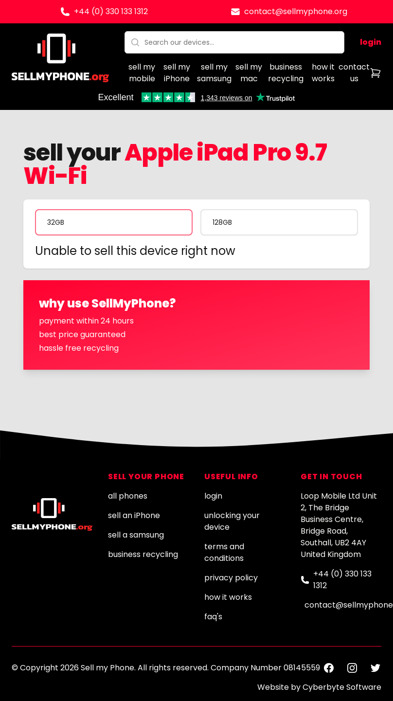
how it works (323, 72)
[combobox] (234, 42)
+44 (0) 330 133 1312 (111, 11)
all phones (127, 496)
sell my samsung (214, 72)
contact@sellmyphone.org (295, 11)
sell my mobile (141, 72)
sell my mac (248, 72)
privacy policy (231, 577)
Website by (319, 687)
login (370, 42)
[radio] (114, 222)
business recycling (286, 72)
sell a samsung (136, 534)
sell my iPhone (176, 72)
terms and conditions (224, 552)
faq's (213, 616)
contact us (354, 72)
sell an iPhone (134, 515)
